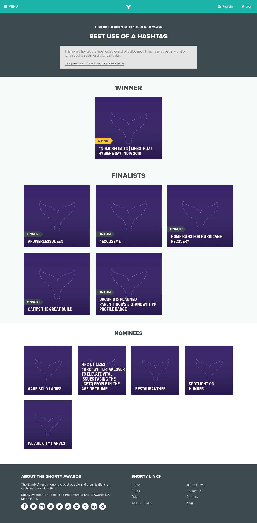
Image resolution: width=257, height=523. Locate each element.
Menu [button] (11, 6)
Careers (192, 497)
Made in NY (29, 499)
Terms (135, 503)
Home (135, 485)
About (135, 491)
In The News (195, 485)
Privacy (147, 503)
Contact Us (194, 491)
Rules (135, 497)
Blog (189, 503)
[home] (128, 6)
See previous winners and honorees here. (94, 63)
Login (247, 6)
